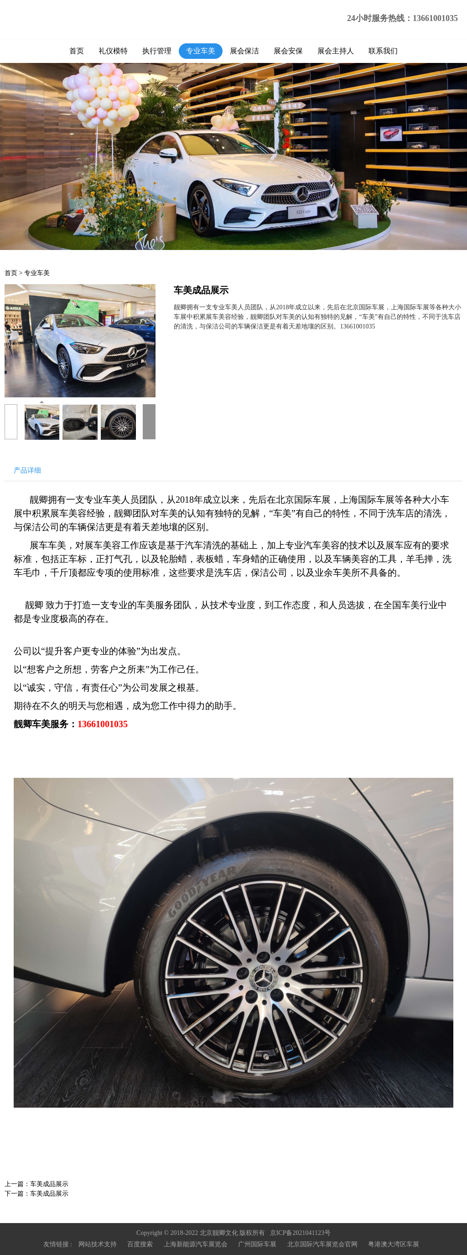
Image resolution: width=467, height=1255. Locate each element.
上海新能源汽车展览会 (196, 1244)
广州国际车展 (257, 1244)
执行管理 (156, 51)
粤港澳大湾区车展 (393, 1244)
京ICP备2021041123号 (300, 1232)
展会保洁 (244, 51)
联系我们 (383, 51)
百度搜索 (140, 1244)
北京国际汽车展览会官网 (322, 1244)
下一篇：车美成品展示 (36, 1193)
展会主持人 (335, 51)
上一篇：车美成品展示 (36, 1184)
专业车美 (200, 51)
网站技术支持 (97, 1244)
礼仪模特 (113, 51)
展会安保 (288, 51)
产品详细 (27, 470)
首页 (76, 51)
